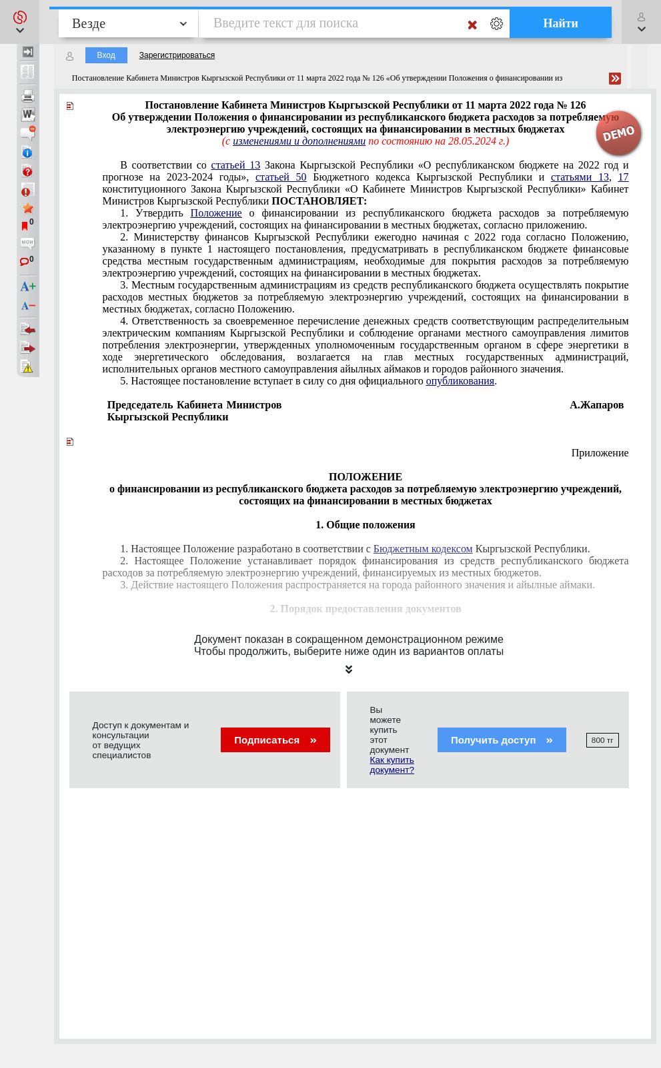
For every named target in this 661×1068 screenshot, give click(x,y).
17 (623, 177)
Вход (106, 55)
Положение (216, 213)
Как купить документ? (392, 765)
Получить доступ (502, 740)
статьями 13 (580, 177)
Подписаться (275, 740)
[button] (19, 22)
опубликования (460, 380)
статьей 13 (236, 165)
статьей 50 (281, 177)
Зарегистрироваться (177, 55)
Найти (560, 23)
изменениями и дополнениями (299, 141)
